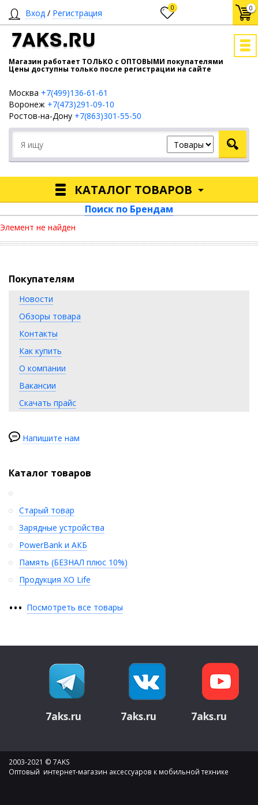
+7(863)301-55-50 (107, 115)
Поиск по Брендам (129, 209)
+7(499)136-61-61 (74, 92)
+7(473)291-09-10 (80, 104)
